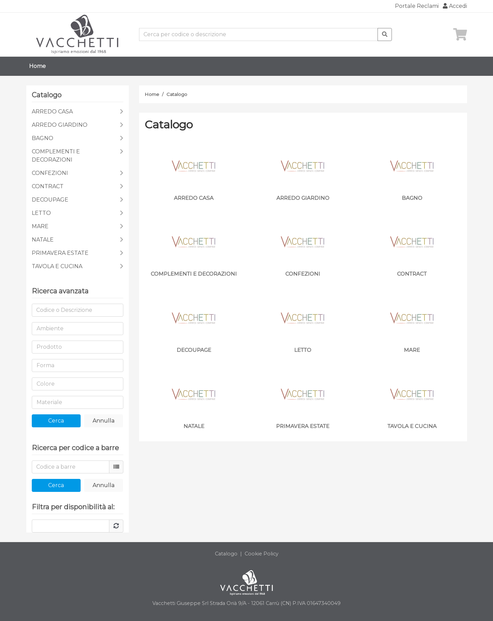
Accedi (455, 6)
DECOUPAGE (50, 199)
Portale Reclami (417, 6)
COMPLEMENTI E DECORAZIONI (56, 155)
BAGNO (42, 138)
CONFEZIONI (50, 173)
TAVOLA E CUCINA (57, 266)
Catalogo (176, 94)
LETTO (41, 213)
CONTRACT (48, 186)
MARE (40, 226)
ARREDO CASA (52, 111)
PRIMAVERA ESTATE (60, 253)
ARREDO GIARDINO (59, 125)
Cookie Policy (261, 554)
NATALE (43, 239)
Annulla (103, 420)
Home (37, 66)
